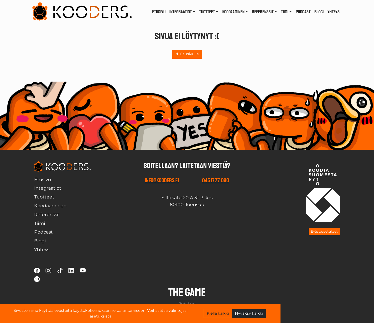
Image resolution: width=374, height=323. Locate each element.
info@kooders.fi (162, 180)
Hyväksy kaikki (249, 313)
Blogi (319, 12)
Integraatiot (182, 12)
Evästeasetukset (324, 231)
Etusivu (159, 12)
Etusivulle (187, 54)
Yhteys (333, 12)
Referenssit (264, 12)
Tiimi (286, 12)
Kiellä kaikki (218, 313)
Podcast (303, 12)
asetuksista (100, 316)
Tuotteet (208, 12)
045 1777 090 (215, 180)
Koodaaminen (235, 12)
